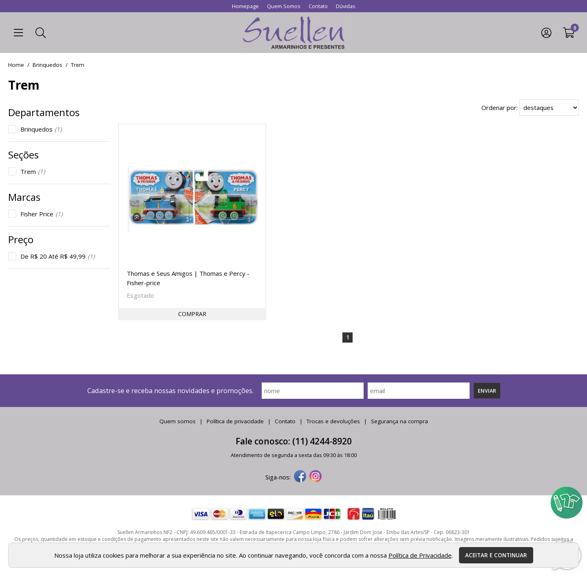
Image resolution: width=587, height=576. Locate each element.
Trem (32, 171)
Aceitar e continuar (496, 555)
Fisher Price (41, 214)
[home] (293, 32)
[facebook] (300, 477)
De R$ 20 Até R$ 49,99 (57, 256)
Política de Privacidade (420, 555)
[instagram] (315, 477)
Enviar (487, 390)
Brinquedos (41, 129)
